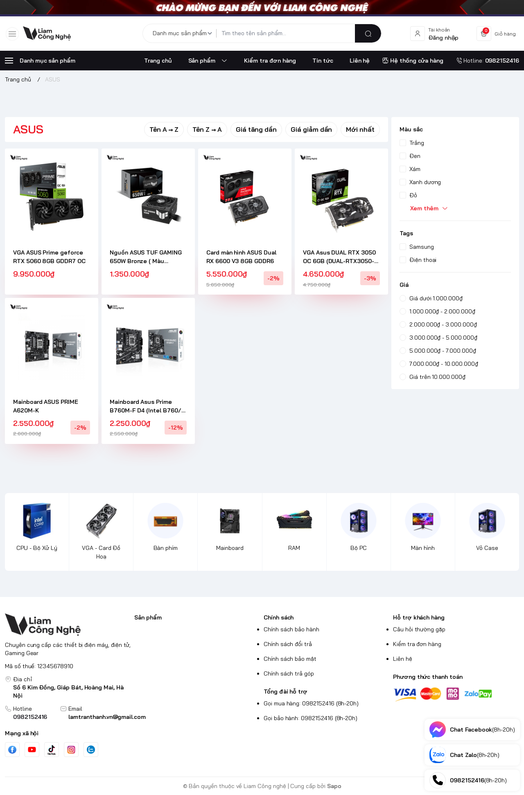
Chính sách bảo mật (290, 658)
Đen (410, 156)
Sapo (334, 786)
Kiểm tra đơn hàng (417, 644)
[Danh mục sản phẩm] (184, 33)
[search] (368, 33)
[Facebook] (12, 749)
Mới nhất (360, 129)
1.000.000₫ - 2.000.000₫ (437, 311)
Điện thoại (418, 259)
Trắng (412, 142)
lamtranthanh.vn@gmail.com (107, 717)
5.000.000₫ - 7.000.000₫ (438, 350)
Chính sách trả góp (289, 673)
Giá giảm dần (311, 129)
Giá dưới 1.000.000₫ (431, 298)
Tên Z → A (207, 129)
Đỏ (408, 195)
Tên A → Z (164, 129)
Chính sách (279, 617)
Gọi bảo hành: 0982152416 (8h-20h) (310, 718)
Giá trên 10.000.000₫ (432, 377)
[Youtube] (32, 749)
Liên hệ (402, 658)
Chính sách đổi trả (288, 644)
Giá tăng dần (256, 129)
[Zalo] (91, 749)
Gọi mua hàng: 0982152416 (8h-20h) (311, 703)
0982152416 (30, 717)
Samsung (417, 246)
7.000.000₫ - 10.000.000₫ (439, 363)
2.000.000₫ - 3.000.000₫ (438, 324)
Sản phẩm (148, 617)
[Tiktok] (51, 750)
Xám (410, 169)
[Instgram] (71, 749)
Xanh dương (420, 182)
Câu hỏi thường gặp (419, 629)
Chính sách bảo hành (291, 629)
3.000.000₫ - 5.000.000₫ (438, 337)
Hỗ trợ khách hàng (419, 617)
